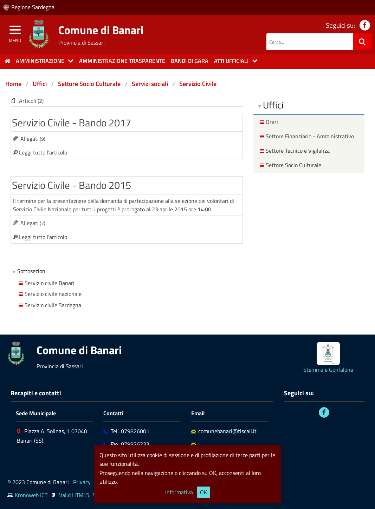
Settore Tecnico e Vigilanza (294, 150)
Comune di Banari (100, 29)
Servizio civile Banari (46, 283)
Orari (268, 122)
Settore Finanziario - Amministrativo (306, 136)
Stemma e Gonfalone (328, 369)
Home (13, 83)
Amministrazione (40, 61)
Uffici (40, 83)
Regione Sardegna (32, 7)
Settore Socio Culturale (89, 83)
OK (203, 492)
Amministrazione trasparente (122, 61)
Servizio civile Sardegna (49, 305)
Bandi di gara (189, 61)
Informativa (179, 492)
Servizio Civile (197, 83)
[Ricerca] (362, 42)
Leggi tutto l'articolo (43, 152)
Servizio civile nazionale (49, 294)
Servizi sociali (150, 83)
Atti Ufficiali (231, 61)
